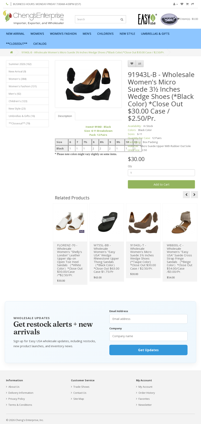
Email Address (118, 311)
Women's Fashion (63, 34)
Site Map (77, 399)
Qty (130, 166)
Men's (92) (15, 93)
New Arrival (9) (17, 71)
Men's (87, 34)
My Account (144, 386)
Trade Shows (80, 386)
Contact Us (78, 393)
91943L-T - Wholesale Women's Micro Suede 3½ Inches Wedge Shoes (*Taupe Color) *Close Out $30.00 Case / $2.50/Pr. (143, 256)
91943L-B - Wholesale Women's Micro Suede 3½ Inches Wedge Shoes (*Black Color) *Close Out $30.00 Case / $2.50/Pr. (93, 52)
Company (115, 328)
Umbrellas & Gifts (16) (22, 116)
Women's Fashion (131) (23, 86)
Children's (105, 34)
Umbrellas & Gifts (155, 34)
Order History (145, 393)
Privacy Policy (15, 399)
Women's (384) (17, 79)
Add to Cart (161, 184)
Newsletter (144, 405)
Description (65, 116)
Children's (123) (18, 101)
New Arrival (15, 34)
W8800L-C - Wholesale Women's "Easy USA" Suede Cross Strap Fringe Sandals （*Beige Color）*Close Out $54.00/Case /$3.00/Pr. (179, 258)
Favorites (143, 399)
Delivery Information (19, 393)
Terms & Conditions (19, 405)
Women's (37, 34)
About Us (12, 386)
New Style (127, 34)
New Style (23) (17, 108)
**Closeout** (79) (19, 123)
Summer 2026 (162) (20, 64)
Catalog (39, 44)
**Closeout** (16, 44)
